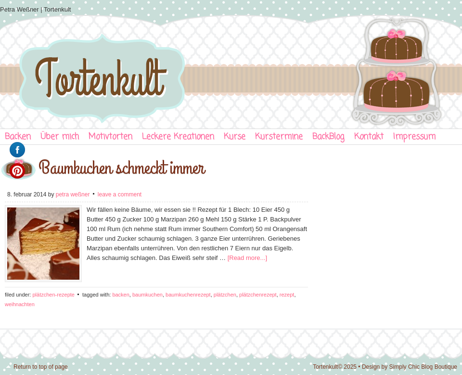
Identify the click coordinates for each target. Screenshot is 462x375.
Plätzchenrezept (258, 294)
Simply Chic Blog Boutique (423, 366)
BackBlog (328, 137)
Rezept (287, 294)
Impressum (414, 137)
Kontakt (369, 137)
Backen (120, 294)
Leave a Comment (119, 194)
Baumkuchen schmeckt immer (121, 168)
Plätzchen (225, 294)
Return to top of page (40, 366)
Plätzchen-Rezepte (53, 294)
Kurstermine (279, 137)
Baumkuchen (147, 294)
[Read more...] (247, 257)
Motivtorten (110, 137)
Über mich (59, 137)
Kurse (234, 137)
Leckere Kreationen (178, 137)
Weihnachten (20, 304)
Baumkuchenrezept (188, 294)
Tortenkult (231, 69)
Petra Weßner (73, 194)
